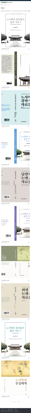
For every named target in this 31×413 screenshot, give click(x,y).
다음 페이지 (17, 402)
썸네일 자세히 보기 (28, 49)
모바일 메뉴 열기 (29, 2)
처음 (12, 402)
